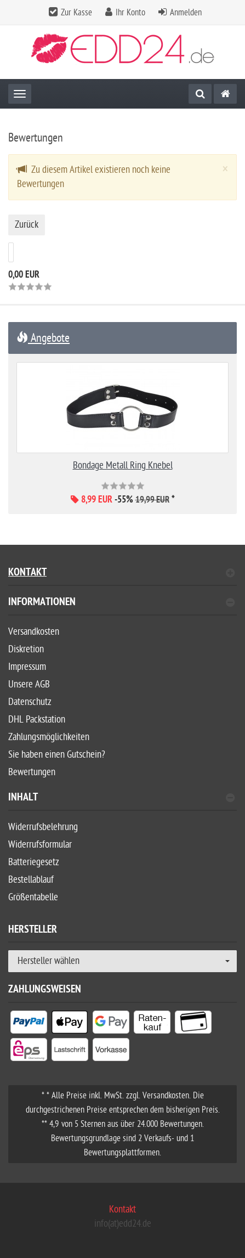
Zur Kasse (76, 13)
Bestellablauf (31, 879)
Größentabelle (33, 897)
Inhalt (121, 798)
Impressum (27, 667)
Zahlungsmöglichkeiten (48, 737)
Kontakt (121, 573)
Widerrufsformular (40, 844)
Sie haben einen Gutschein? (56, 754)
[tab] (122, 606)
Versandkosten (33, 632)
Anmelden (186, 13)
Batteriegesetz (33, 862)
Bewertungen (31, 772)
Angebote (43, 338)
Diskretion (26, 649)
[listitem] (28, 1024)
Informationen (121, 603)
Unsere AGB (29, 684)
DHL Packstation (36, 719)
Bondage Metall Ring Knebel (123, 465)
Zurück (26, 224)
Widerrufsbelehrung (43, 827)
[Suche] (200, 94)
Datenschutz (30, 702)
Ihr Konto (130, 13)
